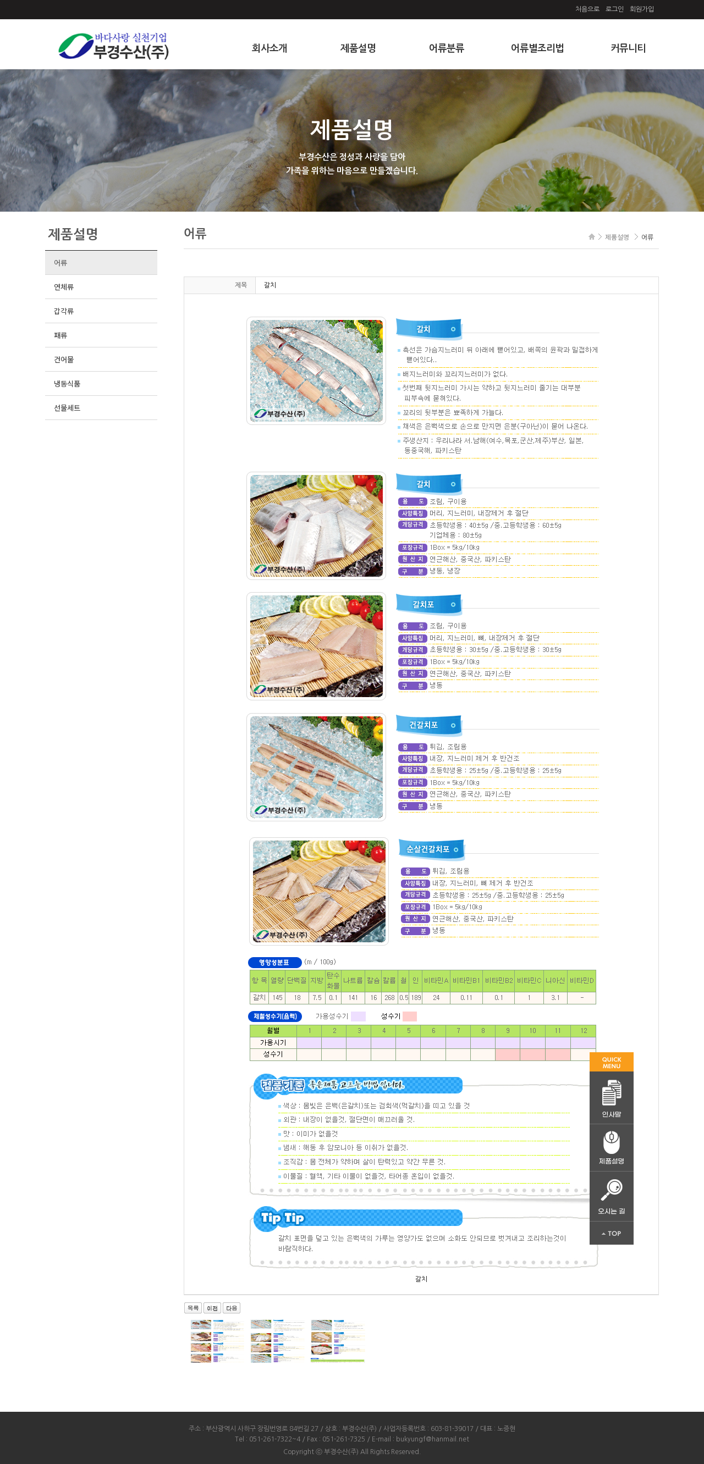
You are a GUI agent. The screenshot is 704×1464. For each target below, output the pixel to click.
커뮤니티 (628, 48)
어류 (60, 262)
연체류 (63, 286)
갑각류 (63, 311)
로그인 (615, 9)
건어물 (63, 359)
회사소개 (269, 48)
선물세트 (67, 407)
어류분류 (446, 48)
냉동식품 (67, 383)
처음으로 (587, 9)
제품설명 (358, 48)
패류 (60, 335)
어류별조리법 (537, 48)
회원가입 (642, 9)
